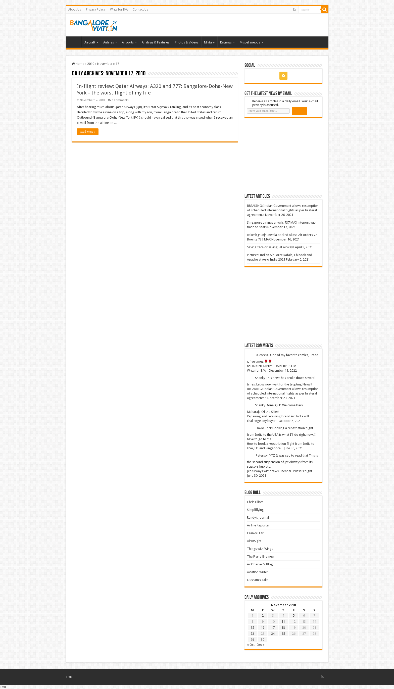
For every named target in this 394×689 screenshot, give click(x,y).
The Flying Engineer (261, 556)
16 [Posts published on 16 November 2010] (262, 627)
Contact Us (140, 9)
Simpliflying (255, 510)
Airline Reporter (258, 525)
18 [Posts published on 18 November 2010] (283, 627)
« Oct (251, 645)
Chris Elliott (255, 502)
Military (209, 42)
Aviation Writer (257, 572)
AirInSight (254, 541)
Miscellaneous (250, 42)
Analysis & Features (155, 42)
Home (74, 41)
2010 (90, 64)
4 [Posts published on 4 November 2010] (283, 615)
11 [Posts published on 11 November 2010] (283, 621)
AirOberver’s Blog (260, 564)
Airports (128, 42)
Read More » (88, 131)
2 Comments (120, 100)
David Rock (264, 428)
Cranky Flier (255, 533)
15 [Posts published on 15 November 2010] (252, 627)
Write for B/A (119, 9)
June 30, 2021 (293, 448)
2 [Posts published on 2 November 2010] (263, 615)
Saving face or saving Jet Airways (270, 247)
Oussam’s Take (257, 580)
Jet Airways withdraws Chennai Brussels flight (279, 471)
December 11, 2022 (283, 370)
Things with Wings (260, 549)
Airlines (108, 42)
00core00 (262, 355)
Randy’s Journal (258, 517)
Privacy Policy (95, 9)
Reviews (226, 42)
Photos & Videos (187, 42)
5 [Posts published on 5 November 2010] (293, 615)
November (105, 64)
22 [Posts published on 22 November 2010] (252, 633)
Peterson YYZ (265, 455)
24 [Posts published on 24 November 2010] (273, 633)
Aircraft (89, 42)
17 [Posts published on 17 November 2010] (273, 627)
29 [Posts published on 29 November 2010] (252, 640)
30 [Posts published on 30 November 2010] (262, 640)
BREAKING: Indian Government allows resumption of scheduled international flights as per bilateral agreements (283, 210)
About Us (74, 9)
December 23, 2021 (281, 398)
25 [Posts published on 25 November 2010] (283, 633)
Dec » (261, 645)
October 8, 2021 (290, 421)
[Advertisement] (282, 155)
